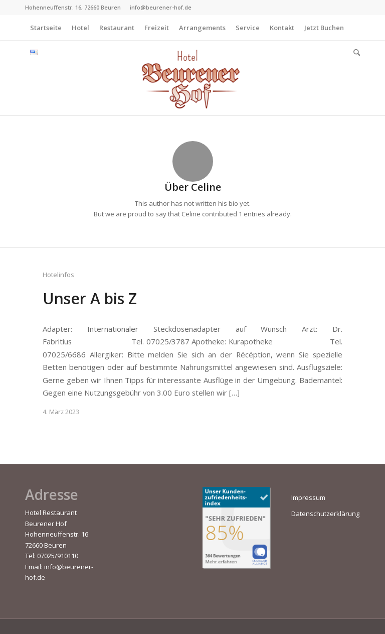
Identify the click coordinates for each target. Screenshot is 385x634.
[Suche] (354, 52)
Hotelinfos (58, 274)
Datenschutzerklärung (325, 513)
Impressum (308, 497)
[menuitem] (46, 27)
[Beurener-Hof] (192, 77)
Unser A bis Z (90, 298)
